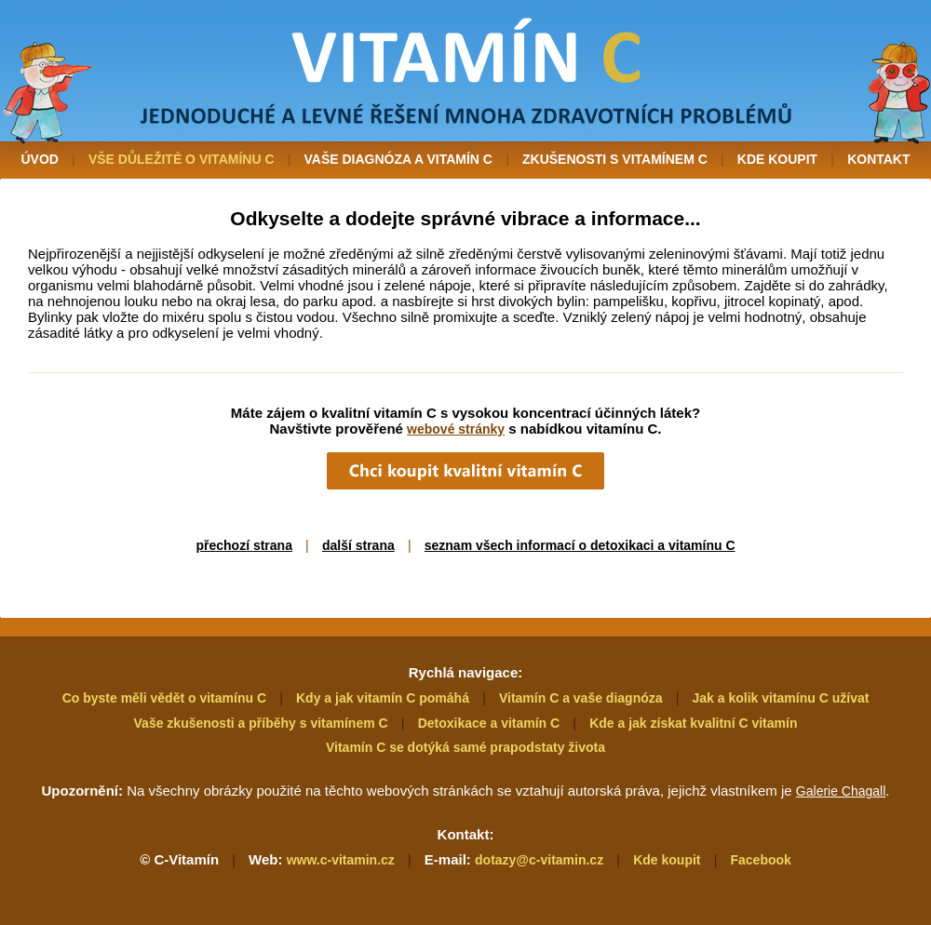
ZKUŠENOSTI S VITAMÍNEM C (615, 159)
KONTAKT (878, 159)
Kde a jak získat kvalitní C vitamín (693, 723)
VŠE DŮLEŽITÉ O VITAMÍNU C (181, 159)
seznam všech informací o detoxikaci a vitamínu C (580, 545)
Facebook (760, 859)
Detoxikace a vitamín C (489, 723)
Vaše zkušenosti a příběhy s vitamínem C (261, 723)
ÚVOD (39, 159)
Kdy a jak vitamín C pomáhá (382, 697)
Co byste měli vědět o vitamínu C (164, 697)
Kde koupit (666, 859)
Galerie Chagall (841, 791)
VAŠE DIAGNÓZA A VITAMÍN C (398, 159)
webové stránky (456, 429)
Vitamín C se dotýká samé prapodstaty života (465, 747)
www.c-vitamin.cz (341, 859)
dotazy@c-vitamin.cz (539, 859)
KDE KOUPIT (777, 159)
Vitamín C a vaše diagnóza (581, 697)
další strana (358, 545)
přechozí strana (243, 545)
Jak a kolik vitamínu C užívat (781, 697)
